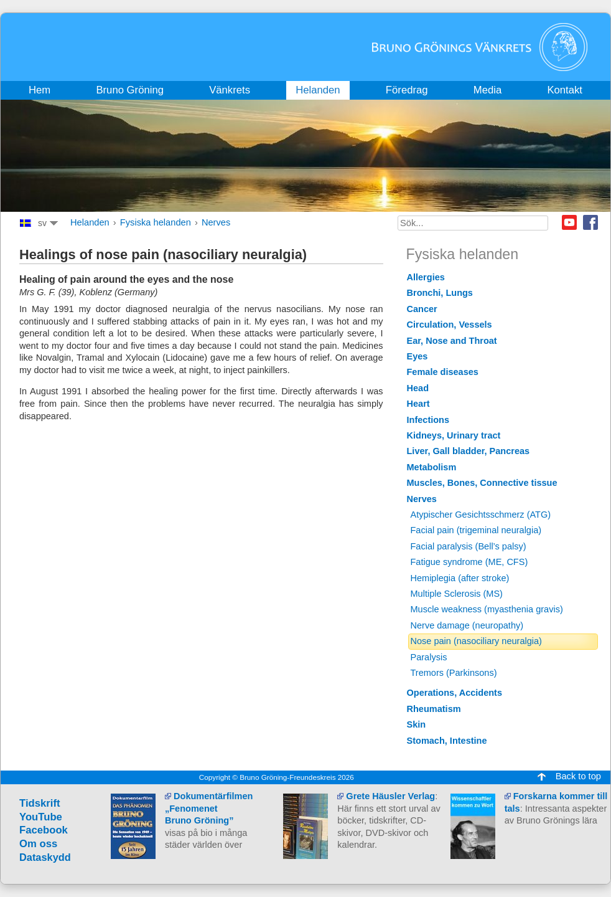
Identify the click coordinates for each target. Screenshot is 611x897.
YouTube (40, 817)
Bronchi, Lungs (440, 293)
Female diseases (442, 372)
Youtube (569, 222)
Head (418, 388)
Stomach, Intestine (447, 741)
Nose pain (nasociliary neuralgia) (476, 641)
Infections (428, 420)
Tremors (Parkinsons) (454, 673)
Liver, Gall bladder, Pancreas (468, 451)
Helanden (90, 222)
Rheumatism (434, 709)
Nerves (216, 222)
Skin (416, 724)
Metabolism (432, 467)
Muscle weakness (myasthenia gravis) (487, 609)
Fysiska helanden (155, 222)
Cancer (422, 309)
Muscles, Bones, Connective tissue (482, 483)
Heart (418, 404)
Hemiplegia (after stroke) (460, 578)
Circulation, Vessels (449, 325)
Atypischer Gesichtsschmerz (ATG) (481, 515)
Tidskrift (39, 803)
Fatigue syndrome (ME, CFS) (469, 562)
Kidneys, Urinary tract (454, 435)
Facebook (590, 222)
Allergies (426, 277)
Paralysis (429, 657)
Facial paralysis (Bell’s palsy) (468, 546)
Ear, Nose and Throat (452, 341)
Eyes (417, 356)
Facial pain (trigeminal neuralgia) (476, 530)
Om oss (38, 844)
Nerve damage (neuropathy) (467, 625)
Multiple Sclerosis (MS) (457, 594)
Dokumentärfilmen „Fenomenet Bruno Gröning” (209, 808)
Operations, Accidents (455, 693)
